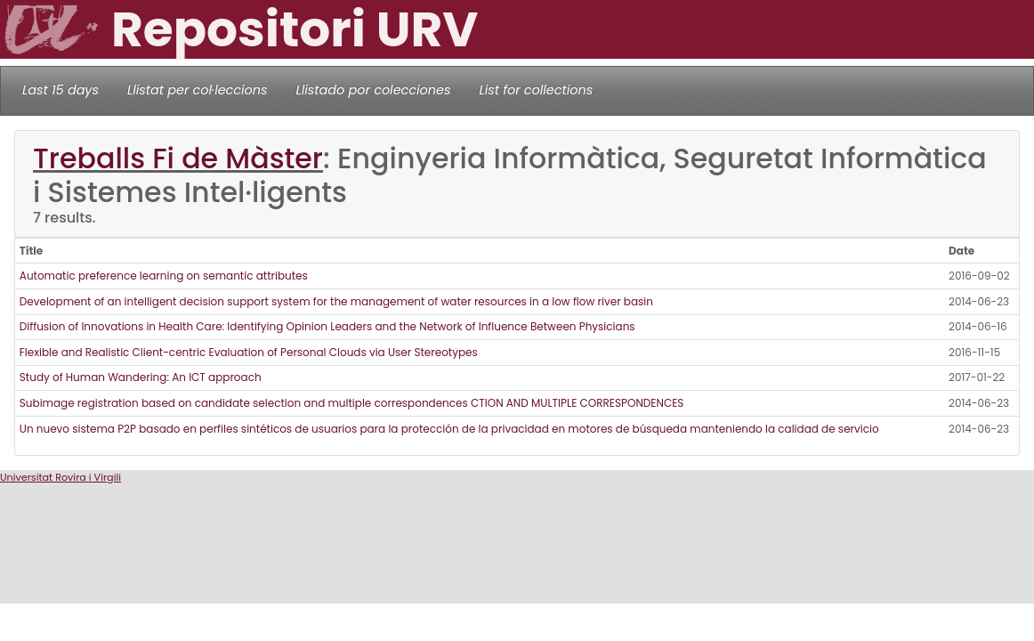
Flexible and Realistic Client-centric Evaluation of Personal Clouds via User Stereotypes (249, 352)
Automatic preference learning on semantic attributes (164, 275)
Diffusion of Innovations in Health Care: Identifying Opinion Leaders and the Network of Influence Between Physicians (327, 326)
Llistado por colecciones (373, 90)
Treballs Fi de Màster (178, 158)
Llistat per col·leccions (197, 90)
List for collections (536, 90)
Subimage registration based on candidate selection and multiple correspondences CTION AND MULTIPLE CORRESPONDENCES (352, 402)
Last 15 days (60, 90)
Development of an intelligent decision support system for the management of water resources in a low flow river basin (336, 301)
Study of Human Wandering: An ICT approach (141, 377)
